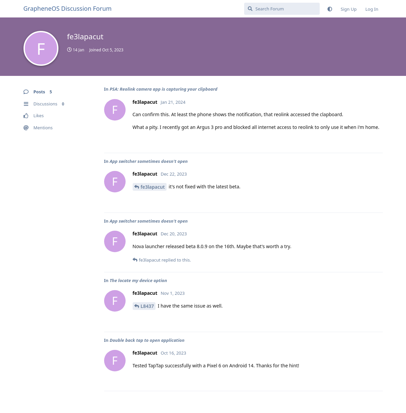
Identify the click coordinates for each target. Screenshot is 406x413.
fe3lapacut (153, 187)
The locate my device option (138, 280)
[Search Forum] (282, 9)
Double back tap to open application (146, 340)
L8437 (147, 306)
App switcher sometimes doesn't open (148, 161)
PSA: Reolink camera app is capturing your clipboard (163, 89)
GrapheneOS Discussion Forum (68, 8)
